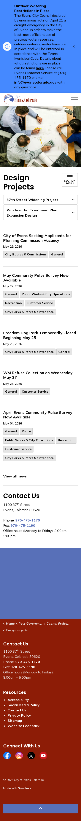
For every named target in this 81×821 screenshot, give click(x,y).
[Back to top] (40, 808)
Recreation (13, 303)
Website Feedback (24, 726)
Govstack (24, 788)
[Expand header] (74, 99)
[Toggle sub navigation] (70, 180)
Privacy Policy (19, 715)
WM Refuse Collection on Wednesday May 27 (38, 375)
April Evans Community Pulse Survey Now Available (37, 415)
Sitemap (15, 720)
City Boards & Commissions (25, 254)
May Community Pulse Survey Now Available (36, 278)
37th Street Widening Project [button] (32, 199)
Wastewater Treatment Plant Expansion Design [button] (33, 212)
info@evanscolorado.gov (35, 82)
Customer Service (40, 303)
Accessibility (18, 700)
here (40, 68)
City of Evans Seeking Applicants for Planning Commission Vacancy (37, 238)
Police (26, 431)
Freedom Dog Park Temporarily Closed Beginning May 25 (39, 335)
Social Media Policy (24, 705)
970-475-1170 (27, 520)
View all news (15, 476)
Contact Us (17, 710)
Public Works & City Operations (46, 294)
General (57, 254)
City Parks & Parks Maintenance (29, 312)
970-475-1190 (23, 525)
